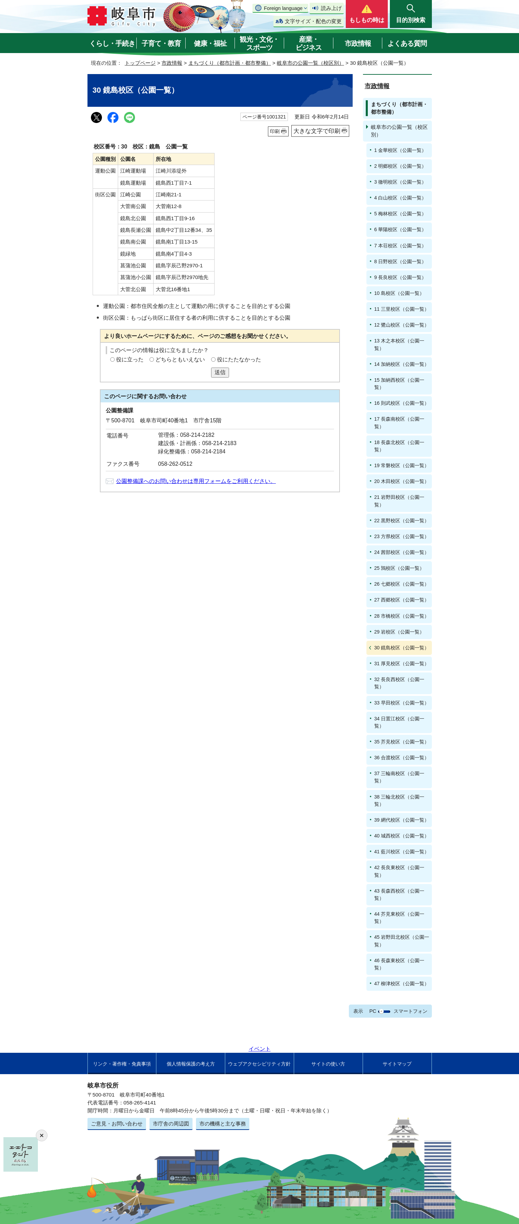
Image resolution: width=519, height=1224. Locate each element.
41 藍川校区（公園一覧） (401, 851)
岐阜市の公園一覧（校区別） (310, 63)
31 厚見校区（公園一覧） (401, 663)
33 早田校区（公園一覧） (401, 703)
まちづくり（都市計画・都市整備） (229, 63)
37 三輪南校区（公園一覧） (399, 777)
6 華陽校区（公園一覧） (400, 229)
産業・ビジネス (308, 43)
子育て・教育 (161, 43)
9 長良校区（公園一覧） (400, 277)
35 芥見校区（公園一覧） (401, 741)
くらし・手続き (112, 43)
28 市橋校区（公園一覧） (401, 616)
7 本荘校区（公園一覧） (400, 245)
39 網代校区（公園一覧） (401, 820)
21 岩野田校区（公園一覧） (399, 500)
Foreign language (283, 8)
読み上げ (331, 8)
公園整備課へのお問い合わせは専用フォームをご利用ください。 (196, 481)
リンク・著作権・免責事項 (122, 1064)
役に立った (130, 359)
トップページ (140, 63)
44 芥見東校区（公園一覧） (399, 917)
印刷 (275, 131)
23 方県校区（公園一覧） (401, 536)
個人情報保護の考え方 (191, 1064)
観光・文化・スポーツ (259, 43)
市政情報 (358, 43)
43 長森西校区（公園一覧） (399, 894)
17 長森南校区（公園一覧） (399, 422)
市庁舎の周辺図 (171, 1124)
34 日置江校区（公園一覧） (399, 722)
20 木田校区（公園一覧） (401, 481)
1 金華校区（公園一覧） (400, 150)
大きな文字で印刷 (316, 130)
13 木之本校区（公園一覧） (399, 344)
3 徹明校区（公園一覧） (400, 182)
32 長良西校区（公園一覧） (399, 683)
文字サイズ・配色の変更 (313, 21)
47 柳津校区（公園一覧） (401, 983)
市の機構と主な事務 (222, 1124)
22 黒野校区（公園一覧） (401, 520)
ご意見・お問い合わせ (117, 1124)
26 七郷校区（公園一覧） (401, 584)
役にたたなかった (239, 359)
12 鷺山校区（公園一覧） (401, 325)
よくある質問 (407, 43)
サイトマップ (397, 1064)
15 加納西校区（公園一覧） (399, 383)
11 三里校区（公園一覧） (401, 309)
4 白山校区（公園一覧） (400, 197)
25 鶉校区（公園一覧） (399, 568)
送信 (220, 372)
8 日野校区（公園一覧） (400, 261)
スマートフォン (410, 1011)
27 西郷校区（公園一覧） (401, 600)
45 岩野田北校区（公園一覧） (401, 940)
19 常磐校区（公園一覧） (401, 465)
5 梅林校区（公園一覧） (400, 213)
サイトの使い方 (328, 1064)
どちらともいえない (180, 359)
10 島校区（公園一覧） (399, 293)
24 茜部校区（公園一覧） (401, 552)
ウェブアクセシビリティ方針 (259, 1064)
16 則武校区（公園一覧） (401, 403)
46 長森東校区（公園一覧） (399, 964)
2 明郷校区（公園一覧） (400, 166)
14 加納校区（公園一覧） (401, 364)
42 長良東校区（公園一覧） (399, 871)
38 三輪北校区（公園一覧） (399, 800)
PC (372, 1011)
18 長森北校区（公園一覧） (399, 446)
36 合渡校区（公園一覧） (401, 757)
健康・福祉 (210, 43)
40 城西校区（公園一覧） (401, 836)
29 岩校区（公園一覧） (399, 632)
